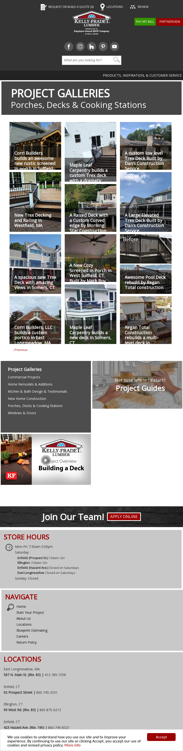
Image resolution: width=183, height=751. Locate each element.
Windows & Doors (22, 413)
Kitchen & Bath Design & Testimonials (37, 391)
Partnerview (169, 21)
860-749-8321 (58, 727)
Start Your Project (30, 612)
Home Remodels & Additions (30, 384)
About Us (23, 618)
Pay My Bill (145, 21)
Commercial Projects (24, 377)
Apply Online (124, 516)
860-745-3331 (47, 692)
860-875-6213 (50, 710)
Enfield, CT (12, 686)
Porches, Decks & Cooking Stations (35, 405)
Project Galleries (60, 93)
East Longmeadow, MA (22, 669)
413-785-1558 (55, 674)
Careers (22, 636)
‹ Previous (20, 350)
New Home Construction (27, 398)
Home (21, 606)
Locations (24, 624)
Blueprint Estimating (31, 630)
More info (72, 745)
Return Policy (26, 642)
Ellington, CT (13, 704)
